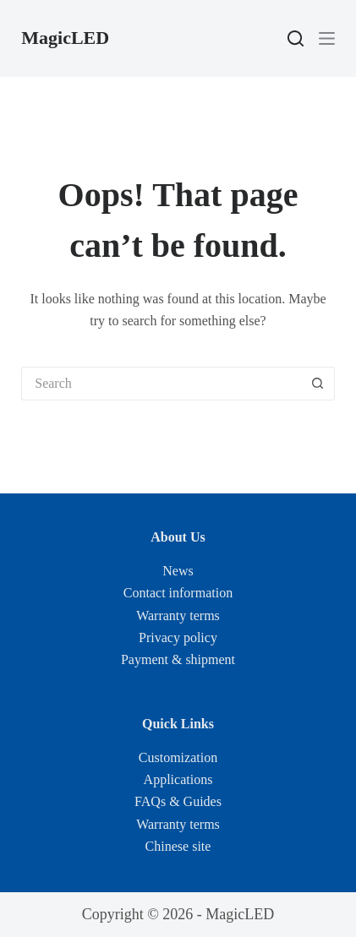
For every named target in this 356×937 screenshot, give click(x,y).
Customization (178, 757)
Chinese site (178, 846)
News (177, 571)
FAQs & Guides (178, 801)
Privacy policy (178, 637)
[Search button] (318, 383)
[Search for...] (160, 383)
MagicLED (65, 37)
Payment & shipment (178, 659)
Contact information (178, 593)
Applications (178, 779)
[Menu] (327, 38)
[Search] (296, 38)
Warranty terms (178, 615)
